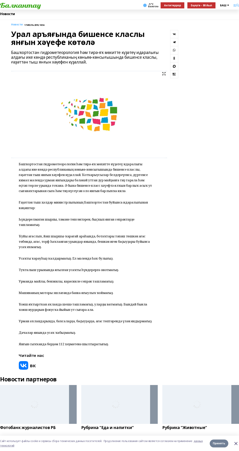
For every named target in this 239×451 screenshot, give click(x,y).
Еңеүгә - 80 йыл (201, 5)
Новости (7, 14)
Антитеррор (172, 5)
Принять (219, 443)
